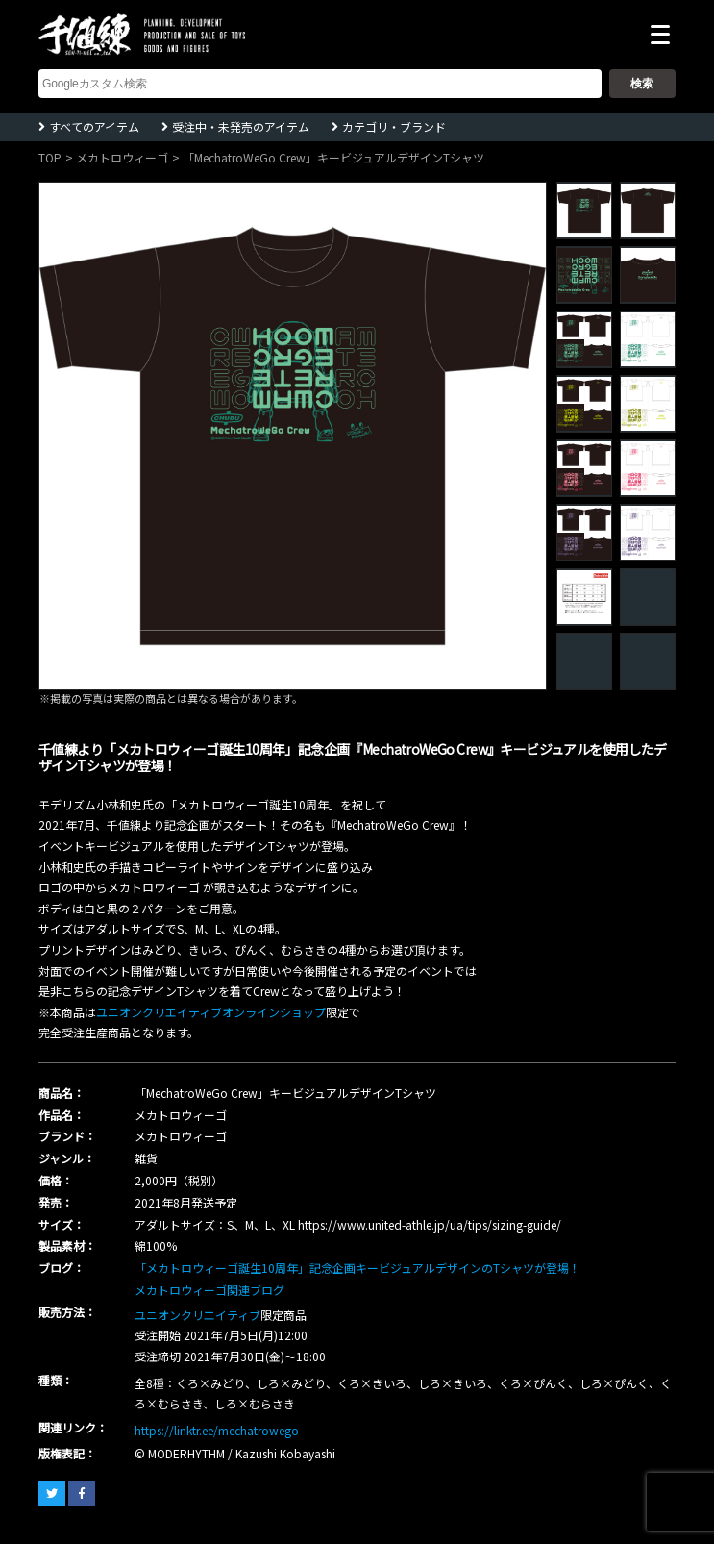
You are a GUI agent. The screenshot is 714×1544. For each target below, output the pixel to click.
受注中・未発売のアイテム (240, 126)
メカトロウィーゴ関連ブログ (209, 1290)
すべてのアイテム (94, 126)
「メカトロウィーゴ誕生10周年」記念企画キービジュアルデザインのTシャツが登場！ (357, 1267)
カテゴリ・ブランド (394, 126)
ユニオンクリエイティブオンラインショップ (211, 1012)
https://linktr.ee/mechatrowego (217, 1430)
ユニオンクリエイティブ (197, 1315)
